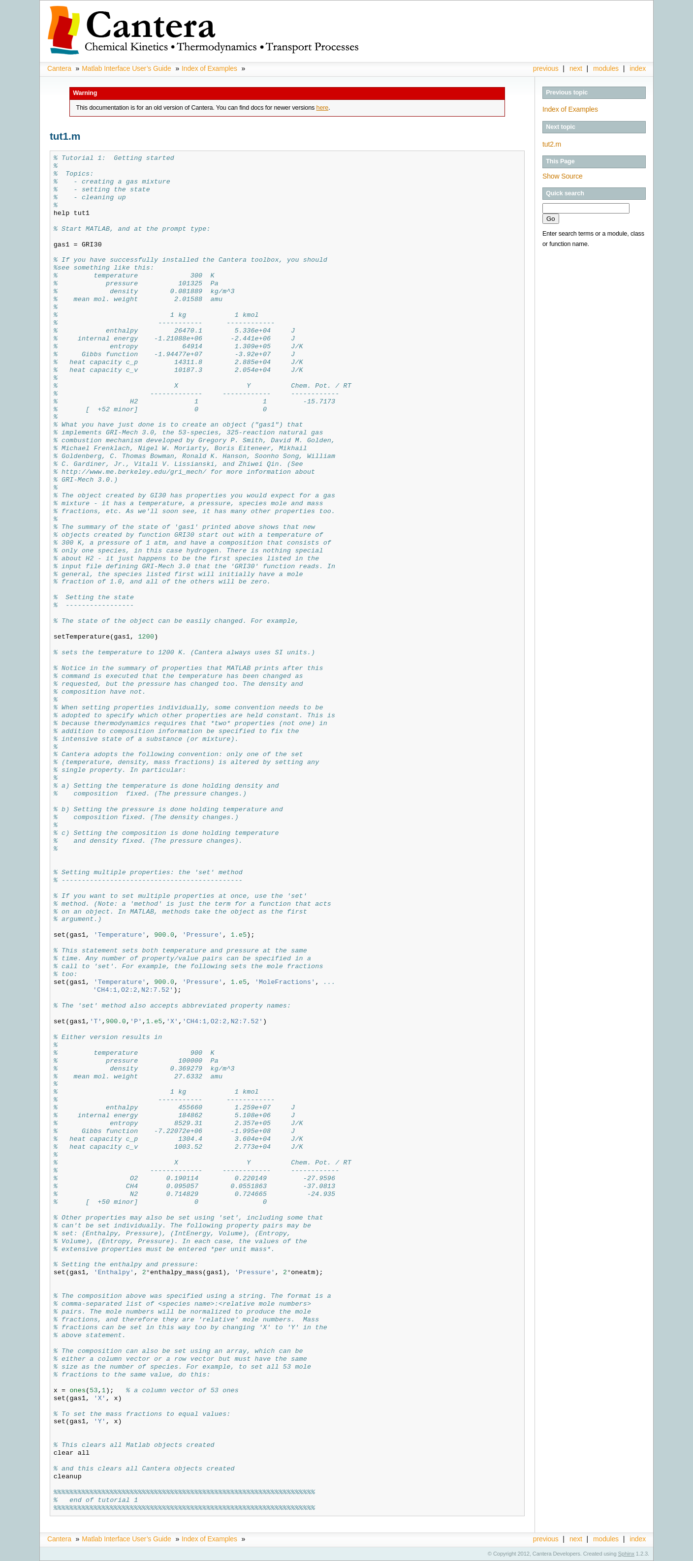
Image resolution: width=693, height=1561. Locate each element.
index (638, 68)
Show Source (562, 176)
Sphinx (626, 1554)
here (322, 107)
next (575, 68)
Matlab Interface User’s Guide (126, 68)
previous (546, 68)
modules (606, 68)
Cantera (59, 68)
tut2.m (551, 144)
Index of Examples (209, 68)
